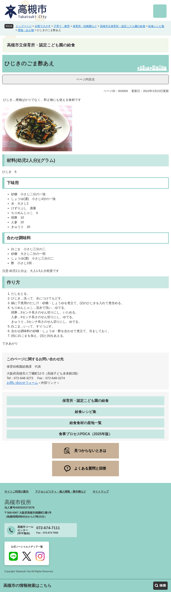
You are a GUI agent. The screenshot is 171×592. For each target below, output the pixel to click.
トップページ (24, 26)
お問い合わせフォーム (22, 383)
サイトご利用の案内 (16, 491)
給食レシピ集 (156, 26)
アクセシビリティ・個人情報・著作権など (60, 491)
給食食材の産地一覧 (85, 423)
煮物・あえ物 (26, 30)
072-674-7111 (48, 528)
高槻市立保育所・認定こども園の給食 (122, 26)
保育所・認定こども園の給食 (85, 401)
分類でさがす (43, 26)
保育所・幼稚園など (85, 26)
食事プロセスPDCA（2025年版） (85, 434)
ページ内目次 (85, 79)
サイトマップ (101, 491)
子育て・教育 (62, 26)
